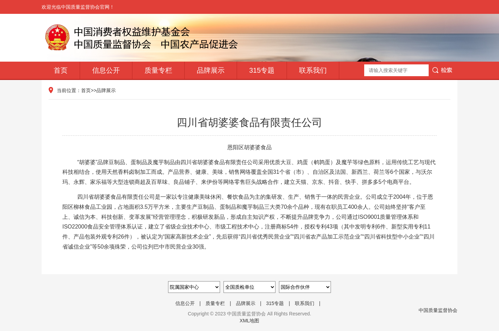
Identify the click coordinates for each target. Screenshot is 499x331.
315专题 (261, 70)
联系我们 (313, 70)
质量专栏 (158, 70)
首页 (61, 70)
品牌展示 (211, 70)
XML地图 (250, 320)
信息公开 (106, 70)
